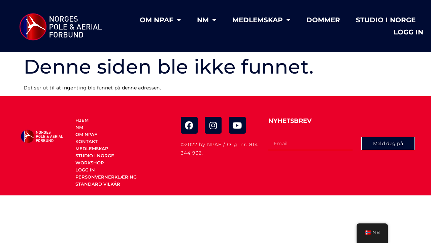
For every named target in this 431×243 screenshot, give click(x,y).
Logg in (408, 32)
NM (207, 20)
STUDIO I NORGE (386, 20)
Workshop (89, 162)
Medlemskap (261, 20)
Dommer (323, 20)
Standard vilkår (97, 184)
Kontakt (86, 141)
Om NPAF (160, 20)
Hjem (82, 120)
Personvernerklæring (106, 177)
